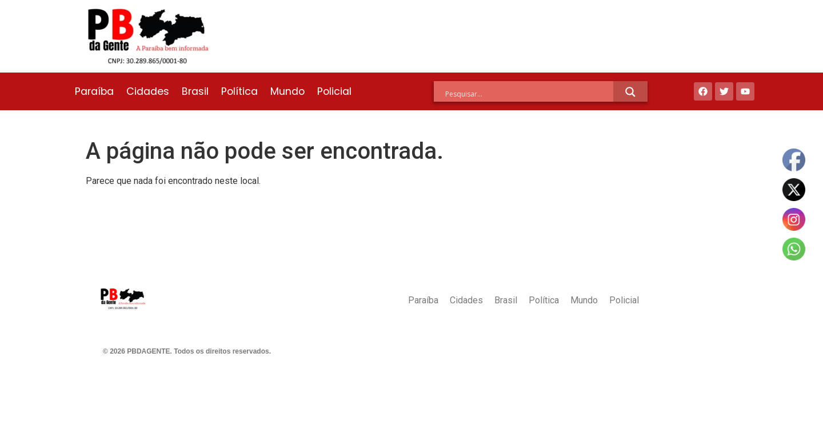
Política (239, 91)
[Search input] (529, 93)
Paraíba (94, 91)
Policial (334, 91)
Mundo (287, 91)
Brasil (195, 91)
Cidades (147, 91)
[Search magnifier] (630, 92)
